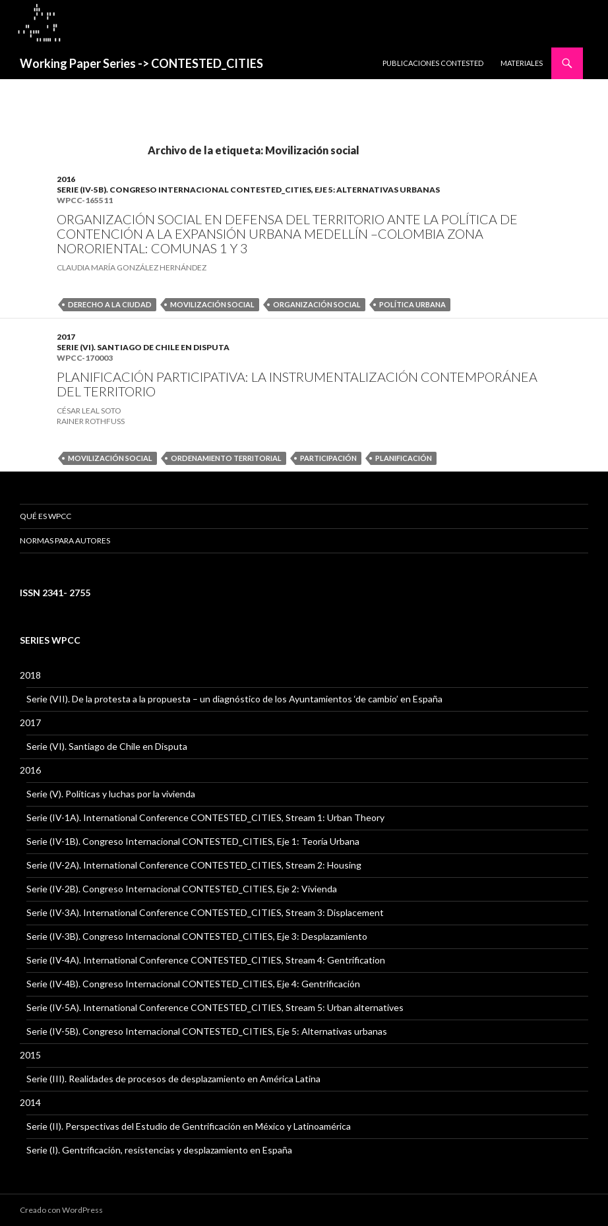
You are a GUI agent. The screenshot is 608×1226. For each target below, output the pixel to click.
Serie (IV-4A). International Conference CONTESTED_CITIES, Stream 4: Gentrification (205, 959)
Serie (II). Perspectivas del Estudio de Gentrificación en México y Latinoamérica (188, 1126)
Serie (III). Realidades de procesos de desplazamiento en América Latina (173, 1078)
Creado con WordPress (61, 1210)
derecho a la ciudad (110, 304)
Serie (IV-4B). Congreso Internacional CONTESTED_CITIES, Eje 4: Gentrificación (193, 983)
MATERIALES (522, 63)
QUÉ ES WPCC (45, 516)
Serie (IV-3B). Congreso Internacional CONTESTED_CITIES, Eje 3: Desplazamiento (196, 936)
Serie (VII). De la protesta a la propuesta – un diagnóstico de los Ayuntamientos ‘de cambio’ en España (234, 698)
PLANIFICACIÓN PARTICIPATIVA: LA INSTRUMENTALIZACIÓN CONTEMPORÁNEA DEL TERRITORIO (297, 384)
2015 (30, 1054)
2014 (30, 1102)
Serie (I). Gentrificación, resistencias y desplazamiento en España (159, 1149)
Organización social (317, 304)
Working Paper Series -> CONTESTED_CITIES (141, 63)
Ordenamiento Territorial (226, 458)
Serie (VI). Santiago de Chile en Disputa (143, 347)
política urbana (412, 304)
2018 (30, 675)
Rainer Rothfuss (91, 421)
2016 (66, 179)
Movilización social (212, 304)
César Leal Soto (89, 410)
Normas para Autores (65, 540)
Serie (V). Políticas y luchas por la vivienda (110, 793)
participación (328, 458)
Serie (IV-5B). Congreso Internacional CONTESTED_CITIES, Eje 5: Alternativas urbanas (248, 190)
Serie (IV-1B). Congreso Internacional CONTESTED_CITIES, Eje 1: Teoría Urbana (192, 841)
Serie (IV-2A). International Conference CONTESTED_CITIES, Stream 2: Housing (193, 865)
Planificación (403, 458)
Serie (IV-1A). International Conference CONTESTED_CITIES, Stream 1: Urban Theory (205, 817)
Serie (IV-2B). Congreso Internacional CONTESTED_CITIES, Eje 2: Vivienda (181, 888)
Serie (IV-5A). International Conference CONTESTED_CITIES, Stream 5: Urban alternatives (215, 1007)
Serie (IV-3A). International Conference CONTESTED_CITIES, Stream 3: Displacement (205, 912)
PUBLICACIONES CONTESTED (432, 63)
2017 (66, 337)
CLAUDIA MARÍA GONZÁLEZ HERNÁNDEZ (131, 267)
